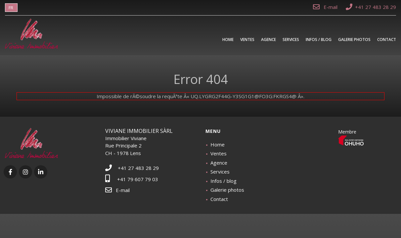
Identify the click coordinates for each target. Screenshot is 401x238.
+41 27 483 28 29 (371, 7)
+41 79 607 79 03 (131, 179)
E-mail (326, 7)
